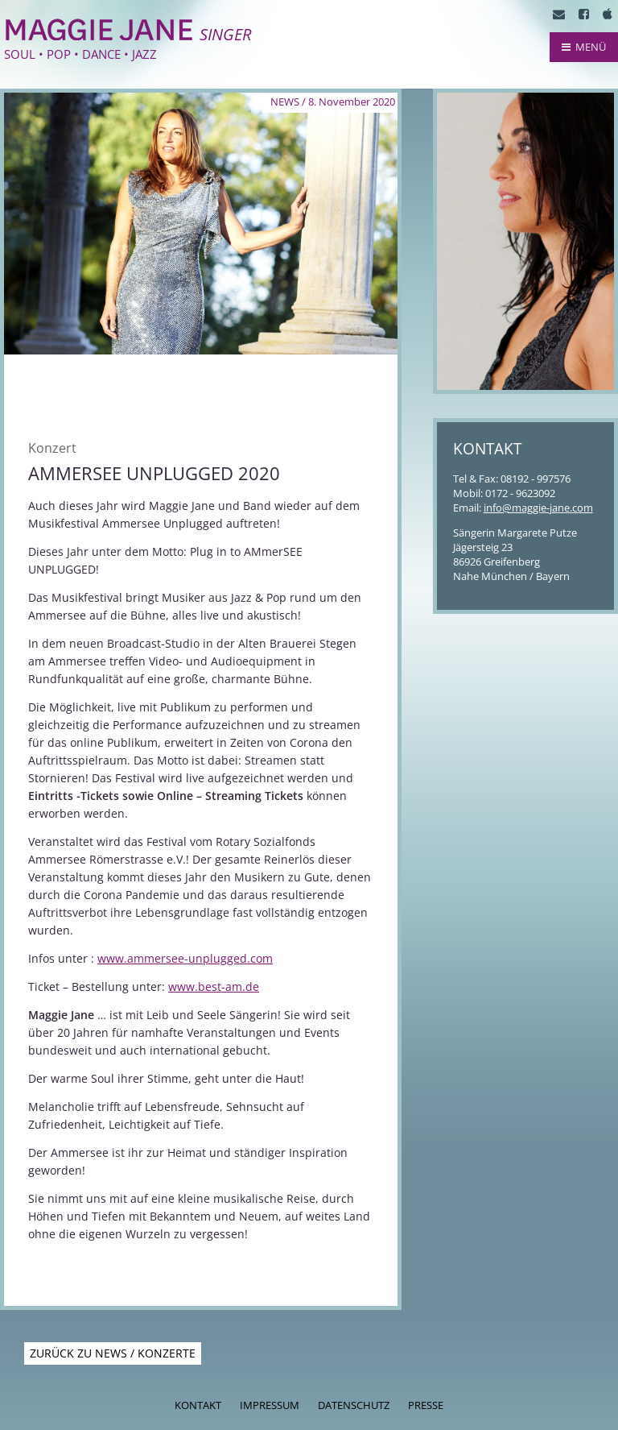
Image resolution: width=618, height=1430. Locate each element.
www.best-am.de (213, 986)
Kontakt (198, 1405)
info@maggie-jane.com (538, 507)
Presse (425, 1405)
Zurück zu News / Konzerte (113, 1353)
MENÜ (584, 46)
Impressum (269, 1405)
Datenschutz (353, 1405)
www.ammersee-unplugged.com (185, 958)
